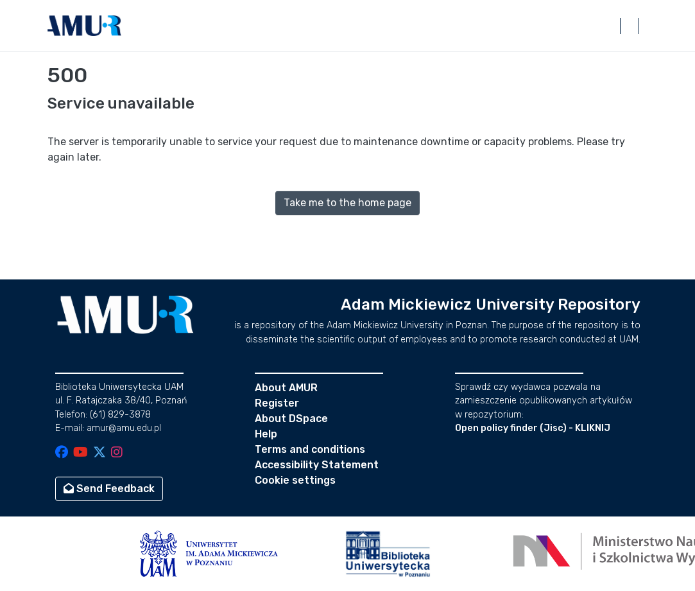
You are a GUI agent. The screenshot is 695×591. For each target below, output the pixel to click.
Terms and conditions (310, 449)
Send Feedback (109, 488)
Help (266, 434)
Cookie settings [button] (295, 480)
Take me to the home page (347, 203)
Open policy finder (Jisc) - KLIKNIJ (532, 428)
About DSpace (291, 418)
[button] (84, 25)
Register (277, 403)
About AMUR (286, 388)
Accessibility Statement (317, 465)
